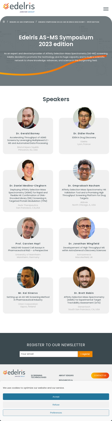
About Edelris (66, 375)
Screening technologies (38, 376)
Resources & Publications (66, 381)
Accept (56, 399)
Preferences (56, 415)
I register (85, 354)
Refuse (56, 407)
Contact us (100, 375)
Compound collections (38, 383)
